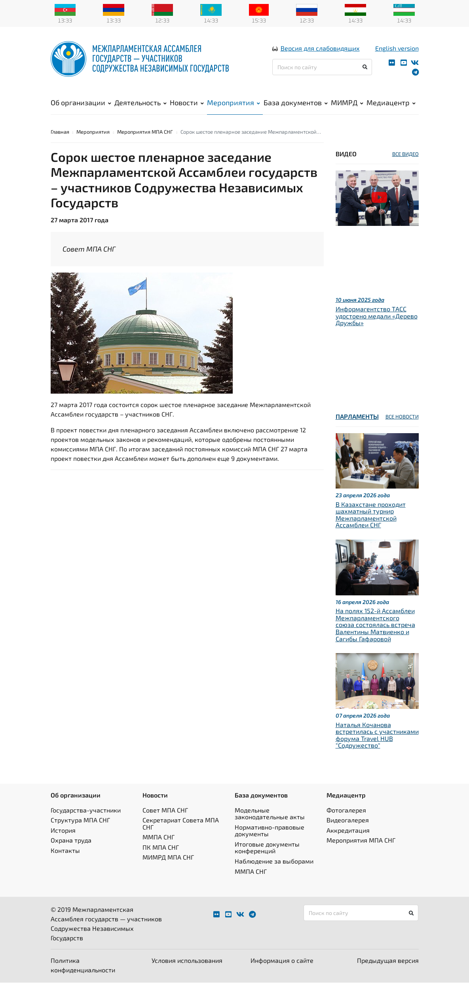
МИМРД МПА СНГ (168, 859)
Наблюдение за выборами (274, 863)
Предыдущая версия (388, 962)
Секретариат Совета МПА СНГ (180, 825)
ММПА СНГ (158, 839)
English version (397, 49)
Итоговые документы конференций (267, 850)
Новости (187, 103)
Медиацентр (391, 103)
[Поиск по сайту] (322, 68)
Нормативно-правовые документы (269, 832)
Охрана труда (71, 842)
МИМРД (347, 103)
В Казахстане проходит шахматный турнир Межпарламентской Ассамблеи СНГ (371, 516)
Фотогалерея (346, 812)
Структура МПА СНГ (80, 822)
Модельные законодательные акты (270, 815)
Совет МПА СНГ (165, 812)
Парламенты (357, 418)
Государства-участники (86, 812)
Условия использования (187, 962)
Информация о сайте (282, 962)
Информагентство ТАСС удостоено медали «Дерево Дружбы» (377, 318)
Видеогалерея (348, 822)
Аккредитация (348, 832)
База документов (296, 103)
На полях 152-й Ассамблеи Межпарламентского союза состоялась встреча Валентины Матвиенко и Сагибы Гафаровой (375, 626)
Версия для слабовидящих (320, 49)
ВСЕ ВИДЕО (405, 156)
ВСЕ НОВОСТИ (402, 419)
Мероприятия (233, 103)
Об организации (81, 103)
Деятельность (140, 103)
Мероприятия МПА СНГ (145, 134)
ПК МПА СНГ (160, 849)
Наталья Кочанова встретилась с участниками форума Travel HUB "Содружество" (377, 737)
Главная (60, 134)
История (63, 832)
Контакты (65, 852)
